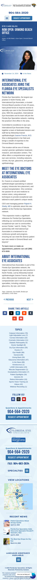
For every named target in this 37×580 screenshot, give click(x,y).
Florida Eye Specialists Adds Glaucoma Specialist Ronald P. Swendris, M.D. (22, 531)
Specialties (15, 470)
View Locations (18, 480)
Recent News (18, 516)
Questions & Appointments (18, 408)
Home (4, 38)
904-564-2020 (18, 12)
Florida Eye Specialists (17, 568)
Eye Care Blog (10, 26)
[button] (7, 18)
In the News (11, 38)
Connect (26, 570)
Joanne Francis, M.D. (23, 135)
